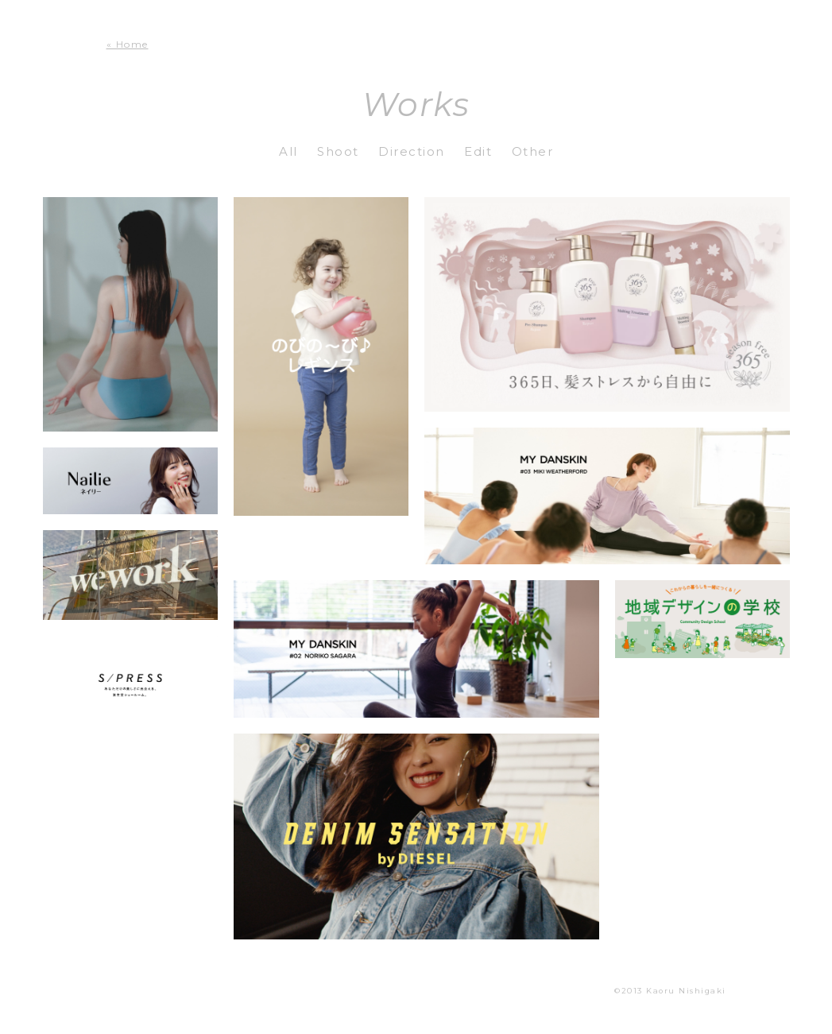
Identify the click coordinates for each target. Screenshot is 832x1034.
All (288, 151)
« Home (127, 44)
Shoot (338, 151)
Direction (411, 151)
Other (533, 151)
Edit (478, 151)
